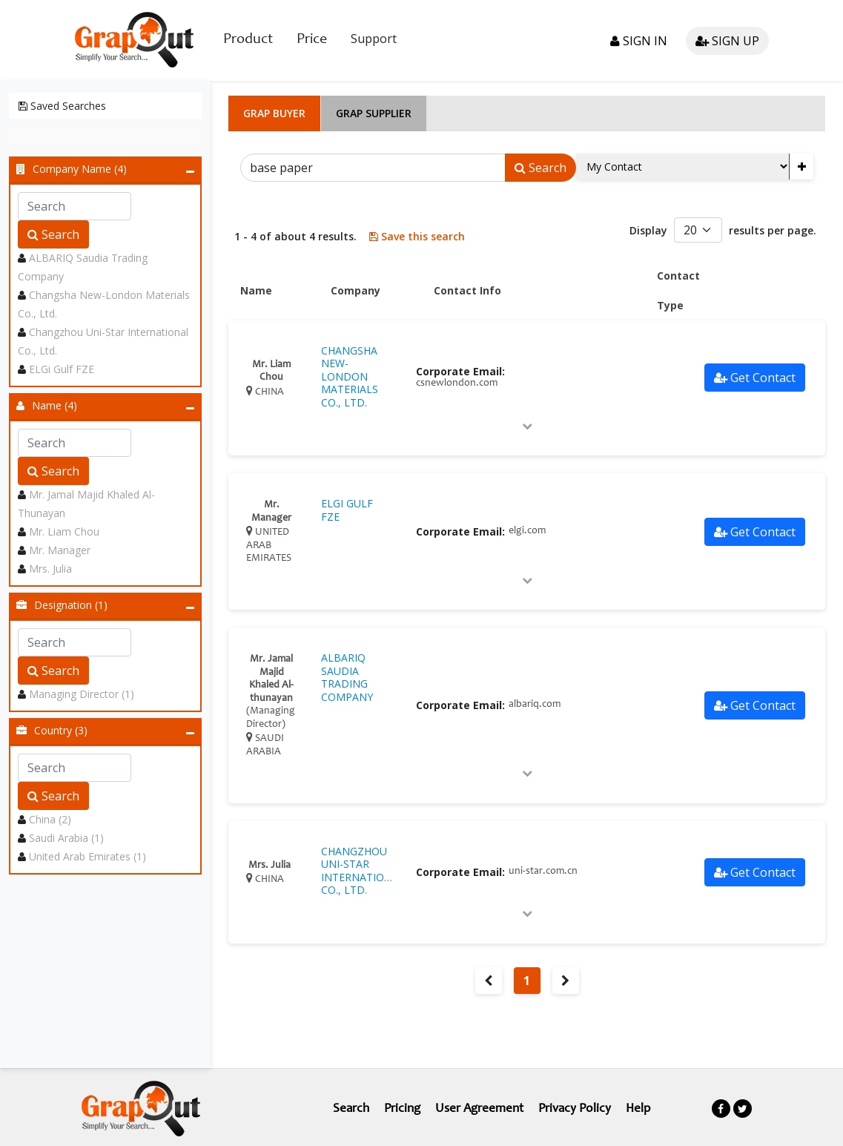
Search (53, 233)
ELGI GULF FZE (347, 508)
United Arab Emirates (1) (87, 855)
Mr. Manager (59, 548)
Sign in (638, 40)
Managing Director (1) (81, 692)
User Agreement (479, 1107)
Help (643, 1107)
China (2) (50, 818)
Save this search (415, 235)
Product (248, 39)
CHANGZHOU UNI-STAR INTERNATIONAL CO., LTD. (357, 869)
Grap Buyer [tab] (274, 112)
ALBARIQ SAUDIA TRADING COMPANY (347, 676)
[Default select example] (698, 228)
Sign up (727, 40)
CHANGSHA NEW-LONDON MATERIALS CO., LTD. (349, 375)
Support (374, 38)
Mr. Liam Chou (64, 530)
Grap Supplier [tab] (373, 112)
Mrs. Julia (50, 567)
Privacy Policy (577, 1107)
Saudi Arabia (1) (66, 836)
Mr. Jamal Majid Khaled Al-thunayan (271, 659)
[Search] (373, 166)
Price (312, 39)
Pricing (399, 1107)
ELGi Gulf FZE (61, 367)
